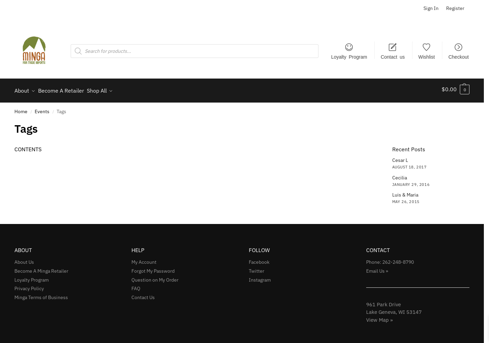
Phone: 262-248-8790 (390, 259)
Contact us (393, 56)
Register (455, 8)
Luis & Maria (405, 192)
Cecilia (399, 175)
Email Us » (377, 268)
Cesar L (400, 157)
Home (20, 108)
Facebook (259, 259)
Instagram (260, 277)
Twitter (256, 268)
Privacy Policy (29, 286)
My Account (143, 259)
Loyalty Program (349, 56)
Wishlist (426, 56)
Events (42, 108)
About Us (24, 259)
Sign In (431, 8)
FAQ (135, 286)
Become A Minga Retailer (41, 268)
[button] (455, 89)
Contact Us (143, 295)
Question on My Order (154, 277)
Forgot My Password (153, 268)
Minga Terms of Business (41, 295)
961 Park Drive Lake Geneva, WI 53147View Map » (394, 309)
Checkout (459, 56)
